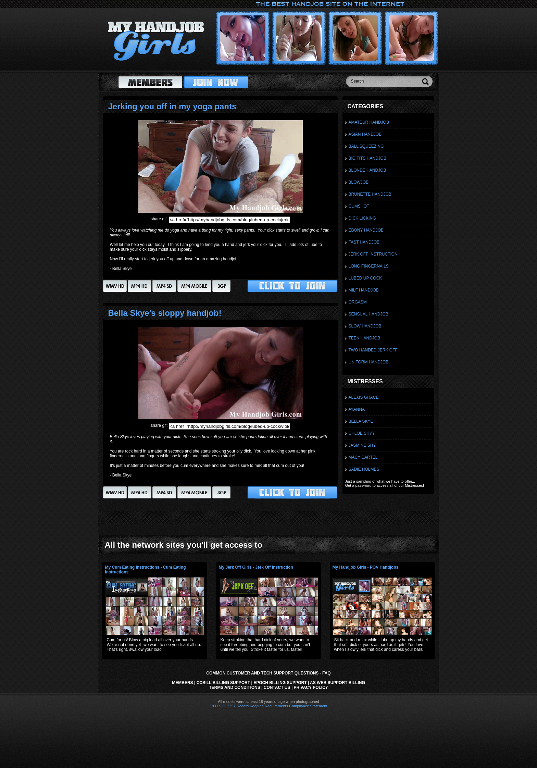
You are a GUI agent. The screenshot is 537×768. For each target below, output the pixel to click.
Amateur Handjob (369, 122)
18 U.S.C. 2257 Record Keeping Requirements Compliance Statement (268, 706)
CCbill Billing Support (223, 682)
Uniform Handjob (369, 362)
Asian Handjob (365, 134)
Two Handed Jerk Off (373, 350)
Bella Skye (361, 421)
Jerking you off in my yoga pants (172, 106)
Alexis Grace (364, 397)
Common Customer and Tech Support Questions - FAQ (268, 673)
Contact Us (277, 687)
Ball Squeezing (366, 146)
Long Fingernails (369, 266)
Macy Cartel (363, 457)
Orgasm (358, 302)
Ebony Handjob (366, 230)
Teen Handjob (364, 338)
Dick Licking (362, 218)
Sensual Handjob (368, 314)
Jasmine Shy (362, 445)
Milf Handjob (364, 290)
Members (182, 682)
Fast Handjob (364, 242)
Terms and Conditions (234, 687)
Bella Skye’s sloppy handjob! (165, 313)
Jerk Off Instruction (373, 254)
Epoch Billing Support (280, 682)
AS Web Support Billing (337, 682)
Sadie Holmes (364, 469)
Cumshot (359, 206)
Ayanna (357, 409)
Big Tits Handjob (367, 158)
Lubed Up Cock (365, 278)
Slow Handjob (365, 326)
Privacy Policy (311, 687)
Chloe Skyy (362, 433)
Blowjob (359, 182)
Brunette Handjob (370, 194)
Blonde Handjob (367, 170)
